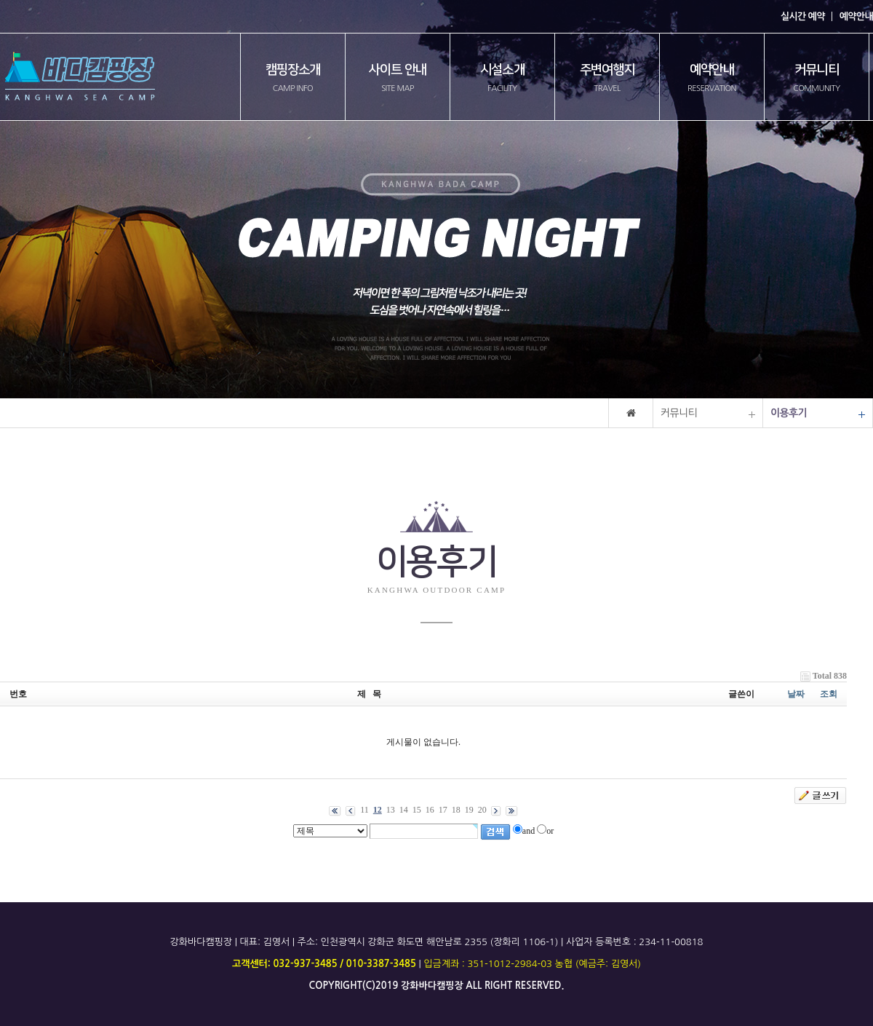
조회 (828, 694)
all (474, 985)
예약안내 (856, 16)
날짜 (796, 694)
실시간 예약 (803, 16)
